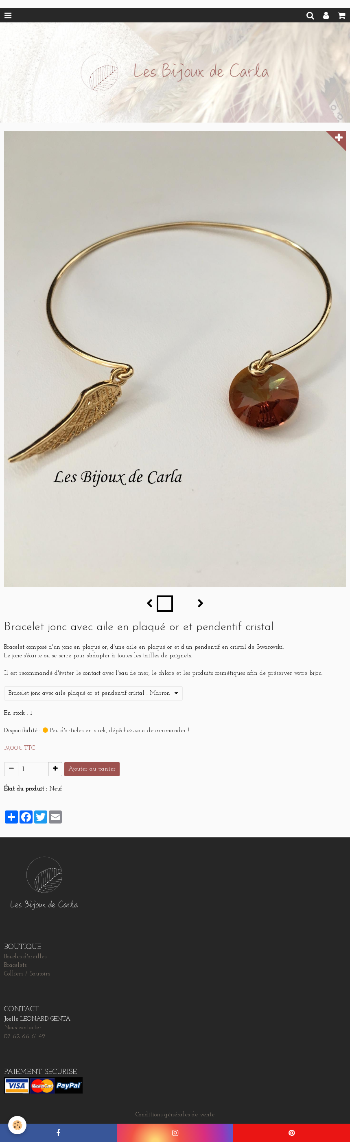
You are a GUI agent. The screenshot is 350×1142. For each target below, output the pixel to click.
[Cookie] (17, 1125)
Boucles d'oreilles (25, 957)
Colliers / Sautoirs (27, 974)
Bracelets (15, 965)
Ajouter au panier (92, 769)
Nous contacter (23, 1028)
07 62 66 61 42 (25, 1037)
